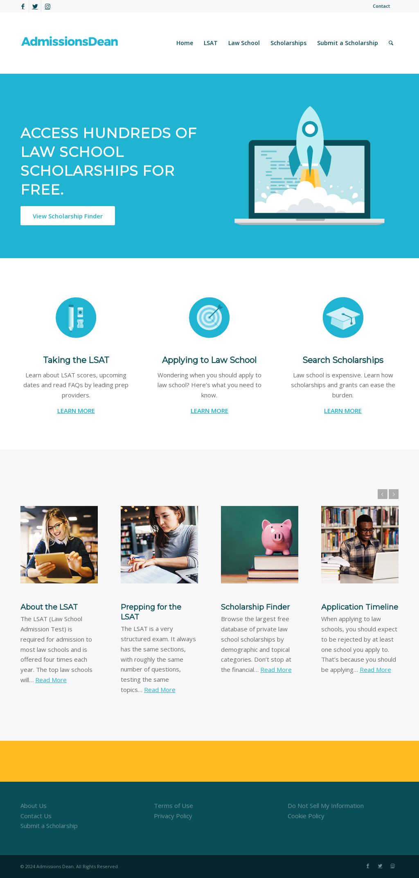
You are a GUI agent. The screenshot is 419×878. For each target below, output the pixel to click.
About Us (33, 805)
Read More (51, 680)
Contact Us (36, 816)
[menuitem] (379, 6)
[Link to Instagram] (47, 6)
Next (394, 494)
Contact (381, 6)
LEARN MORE (76, 410)
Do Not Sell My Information (326, 805)
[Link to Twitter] (35, 6)
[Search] (391, 43)
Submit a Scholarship (49, 825)
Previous (382, 494)
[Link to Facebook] (23, 6)
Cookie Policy (306, 816)
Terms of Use (173, 805)
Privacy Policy (173, 816)
